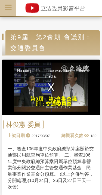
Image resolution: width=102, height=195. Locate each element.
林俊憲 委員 (23, 124)
